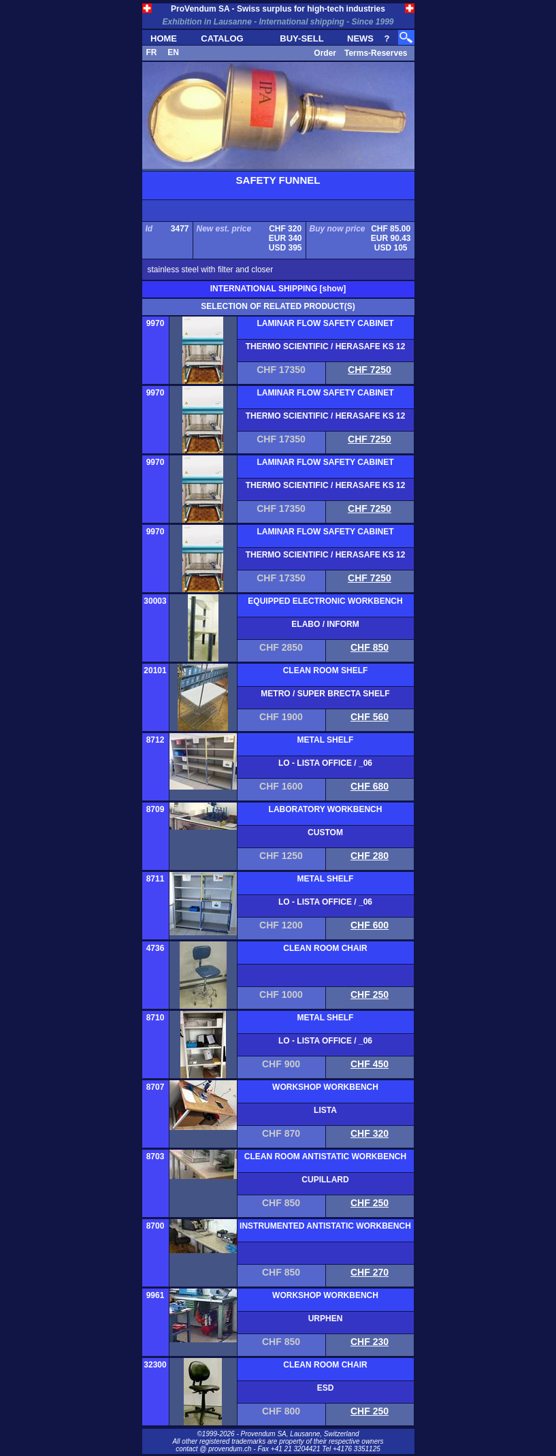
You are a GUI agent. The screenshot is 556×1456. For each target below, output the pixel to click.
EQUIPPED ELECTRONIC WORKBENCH (325, 601)
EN (173, 52)
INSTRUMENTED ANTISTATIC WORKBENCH (325, 1226)
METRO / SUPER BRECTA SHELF (325, 693)
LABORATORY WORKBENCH (325, 809)
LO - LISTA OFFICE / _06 (325, 763)
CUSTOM (325, 832)
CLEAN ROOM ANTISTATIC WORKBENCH (325, 1156)
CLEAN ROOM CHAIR (325, 948)
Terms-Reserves (376, 53)
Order (325, 53)
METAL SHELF (325, 740)
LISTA (325, 1110)
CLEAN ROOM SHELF (325, 670)
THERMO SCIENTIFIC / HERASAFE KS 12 (326, 346)
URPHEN (325, 1318)
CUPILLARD (324, 1179)
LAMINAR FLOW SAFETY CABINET (325, 323)
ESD (325, 1388)
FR (151, 52)
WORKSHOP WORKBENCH (325, 1087)
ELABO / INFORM (325, 624)
